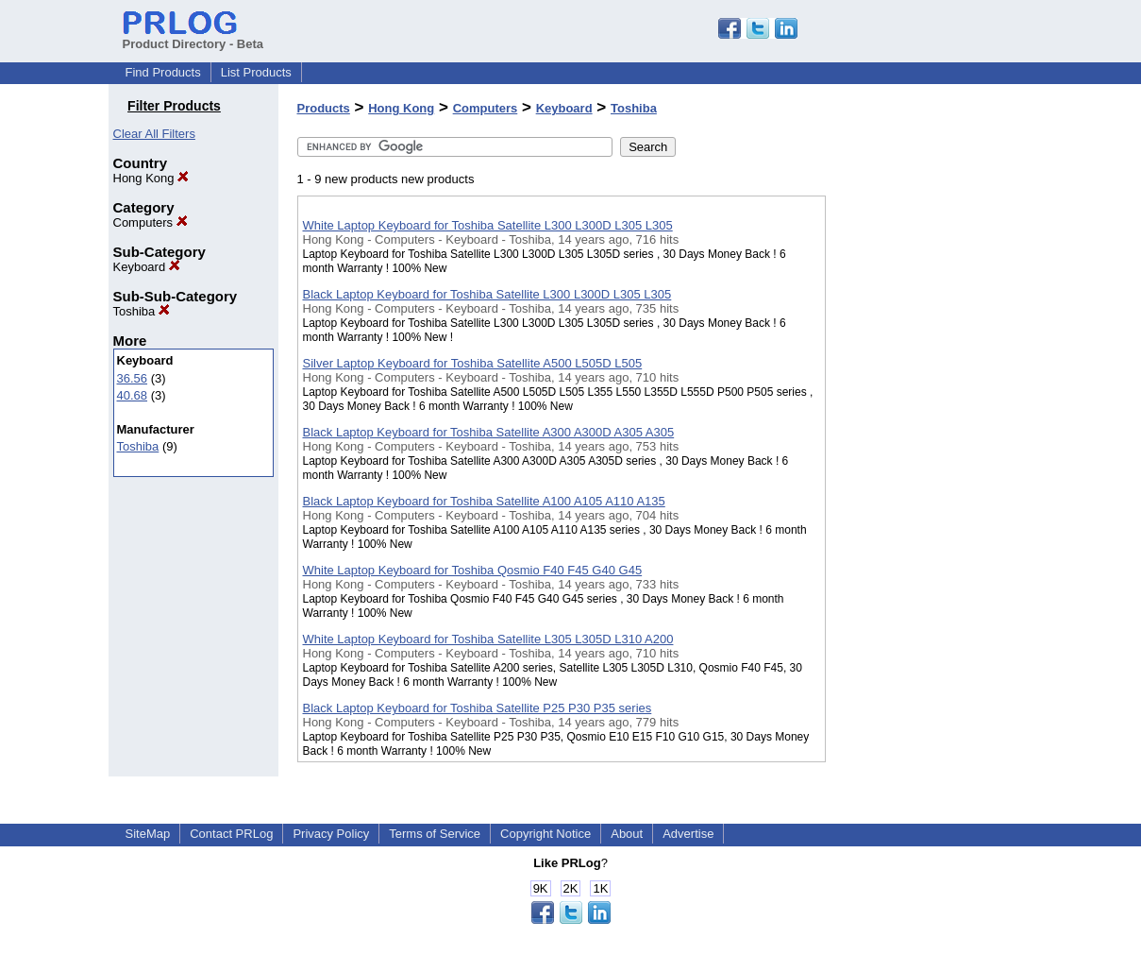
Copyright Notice (545, 834)
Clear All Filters (154, 134)
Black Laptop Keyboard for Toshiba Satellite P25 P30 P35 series (477, 708)
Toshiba (141, 311)
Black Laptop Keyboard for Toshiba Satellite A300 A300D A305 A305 (489, 432)
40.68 (132, 395)
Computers (150, 222)
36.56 (132, 378)
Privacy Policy (331, 834)
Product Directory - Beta (193, 37)
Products (323, 108)
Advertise (688, 834)
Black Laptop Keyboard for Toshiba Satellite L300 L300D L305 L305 (487, 294)
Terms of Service (434, 834)
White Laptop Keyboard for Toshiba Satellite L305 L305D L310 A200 (488, 639)
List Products (256, 72)
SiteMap (148, 834)
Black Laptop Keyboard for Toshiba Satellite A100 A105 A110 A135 (484, 501)
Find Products (163, 72)
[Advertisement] (920, 490)
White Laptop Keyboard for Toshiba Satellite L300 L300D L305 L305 (488, 225)
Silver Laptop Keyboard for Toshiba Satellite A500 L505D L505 (473, 363)
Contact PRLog (231, 834)
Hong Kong (151, 178)
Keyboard (146, 267)
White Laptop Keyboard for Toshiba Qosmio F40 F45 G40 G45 (473, 570)
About (627, 834)
